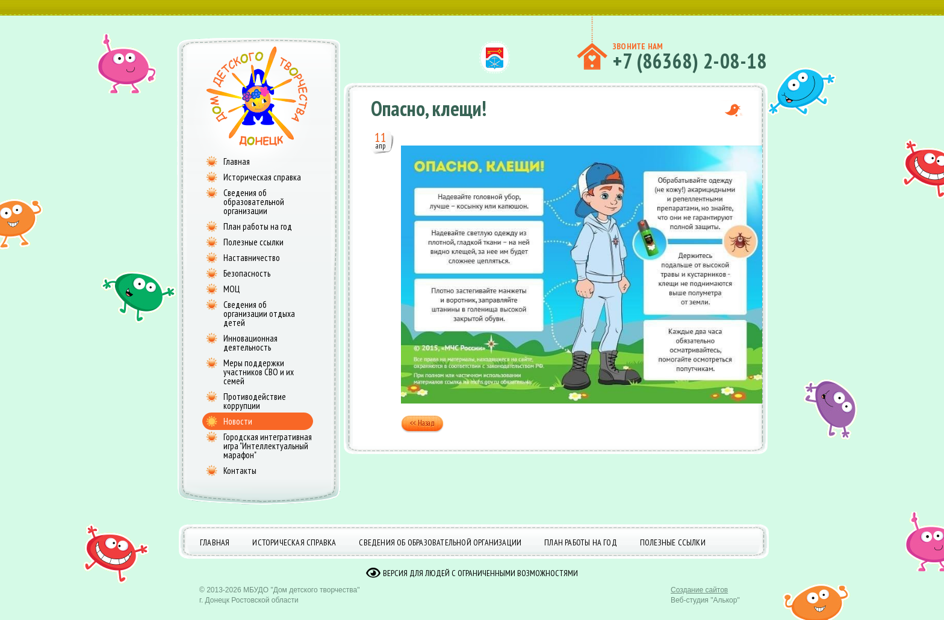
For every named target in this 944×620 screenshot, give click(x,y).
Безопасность (246, 273)
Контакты (239, 470)
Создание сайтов (699, 599)
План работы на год (257, 226)
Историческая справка (262, 177)
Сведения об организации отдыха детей (259, 313)
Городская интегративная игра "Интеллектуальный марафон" (267, 446)
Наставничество (251, 257)
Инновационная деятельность (250, 343)
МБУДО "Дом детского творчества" (301, 599)
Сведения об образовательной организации (253, 201)
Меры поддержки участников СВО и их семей (258, 372)
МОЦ (231, 289)
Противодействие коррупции (254, 401)
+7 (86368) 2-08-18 (689, 61)
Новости (237, 421)
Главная (236, 161)
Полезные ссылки (253, 242)
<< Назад (422, 424)
